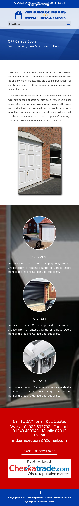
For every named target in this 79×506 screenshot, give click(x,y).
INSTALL (39, 319)
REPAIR (39, 381)
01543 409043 (57, 3)
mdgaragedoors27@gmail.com (39, 440)
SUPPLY (39, 257)
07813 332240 (42, 5)
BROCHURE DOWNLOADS (39, 451)
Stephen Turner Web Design (41, 502)
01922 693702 (32, 3)
